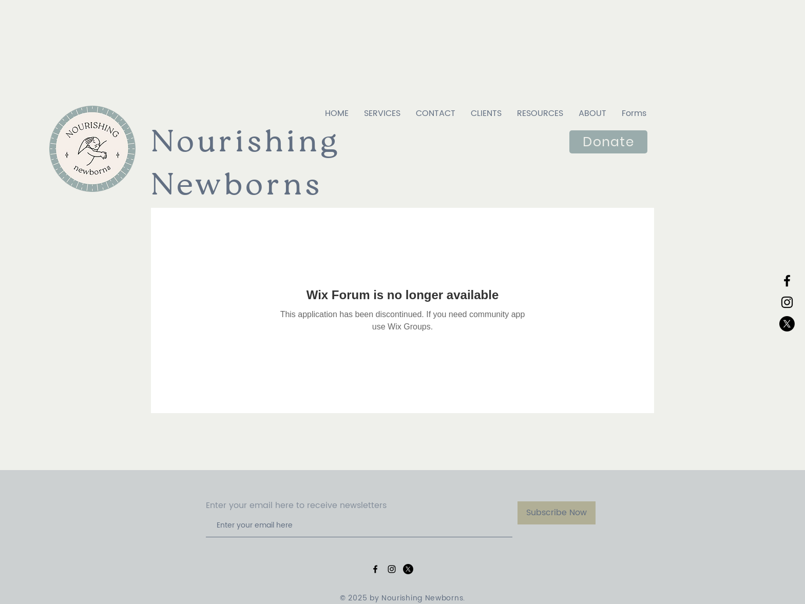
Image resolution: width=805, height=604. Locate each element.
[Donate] (608, 141)
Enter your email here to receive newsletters (296, 505)
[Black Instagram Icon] (787, 302)
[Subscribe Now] (557, 512)
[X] (787, 324)
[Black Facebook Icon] (787, 280)
